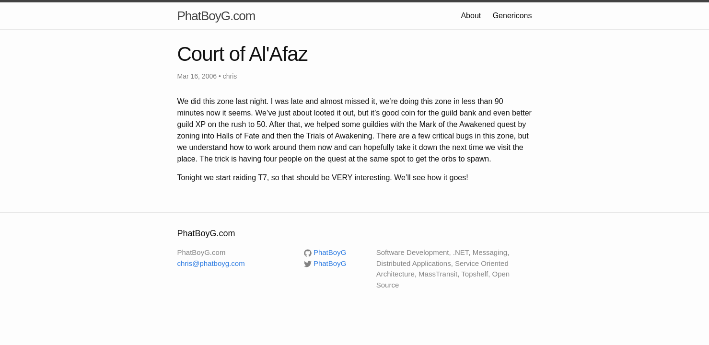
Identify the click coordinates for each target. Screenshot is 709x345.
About (471, 16)
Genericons (512, 16)
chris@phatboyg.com (211, 263)
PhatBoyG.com (216, 16)
